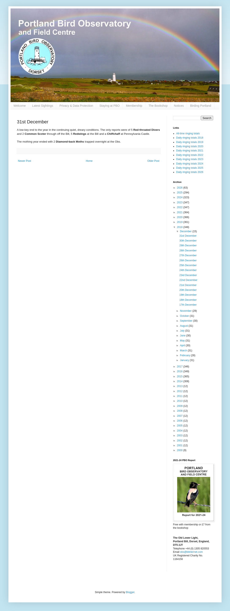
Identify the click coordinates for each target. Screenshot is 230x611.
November (186, 310)
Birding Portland (200, 105)
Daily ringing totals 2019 (189, 142)
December (186, 231)
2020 (180, 217)
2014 (180, 381)
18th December (188, 299)
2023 (180, 202)
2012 (180, 391)
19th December (188, 294)
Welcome (20, 105)
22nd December (188, 280)
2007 (180, 415)
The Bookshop (158, 105)
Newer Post (24, 160)
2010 (180, 400)
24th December (188, 270)
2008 (180, 410)
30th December (188, 240)
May (182, 340)
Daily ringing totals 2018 (189, 137)
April (183, 345)
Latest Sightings (42, 105)
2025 (180, 192)
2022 (180, 207)
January (185, 360)
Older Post (153, 160)
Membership (134, 105)
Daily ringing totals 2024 (189, 163)
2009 (180, 406)
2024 (180, 197)
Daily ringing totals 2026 (189, 172)
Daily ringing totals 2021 (189, 150)
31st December (187, 235)
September (186, 320)
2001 (180, 445)
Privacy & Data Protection (76, 105)
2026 (180, 187)
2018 (180, 227)
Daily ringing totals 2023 (189, 159)
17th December (188, 304)
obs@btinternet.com (191, 551)
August (184, 325)
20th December (188, 290)
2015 (180, 376)
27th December (188, 255)
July (182, 330)
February (185, 355)
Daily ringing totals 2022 (189, 155)
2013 (180, 386)
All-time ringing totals (188, 133)
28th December (188, 250)
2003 (180, 435)
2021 (180, 212)
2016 (180, 371)
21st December (187, 285)
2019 (180, 222)
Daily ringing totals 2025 (189, 167)
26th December (188, 260)
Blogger (130, 592)
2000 (180, 450)
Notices (179, 105)
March (184, 350)
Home (89, 160)
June (183, 335)
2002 (180, 440)
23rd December (188, 275)
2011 (180, 396)
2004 (180, 430)
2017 (180, 366)
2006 (180, 420)
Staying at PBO (109, 105)
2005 (180, 425)
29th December (188, 245)
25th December (188, 265)
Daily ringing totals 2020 (189, 146)
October (185, 315)
